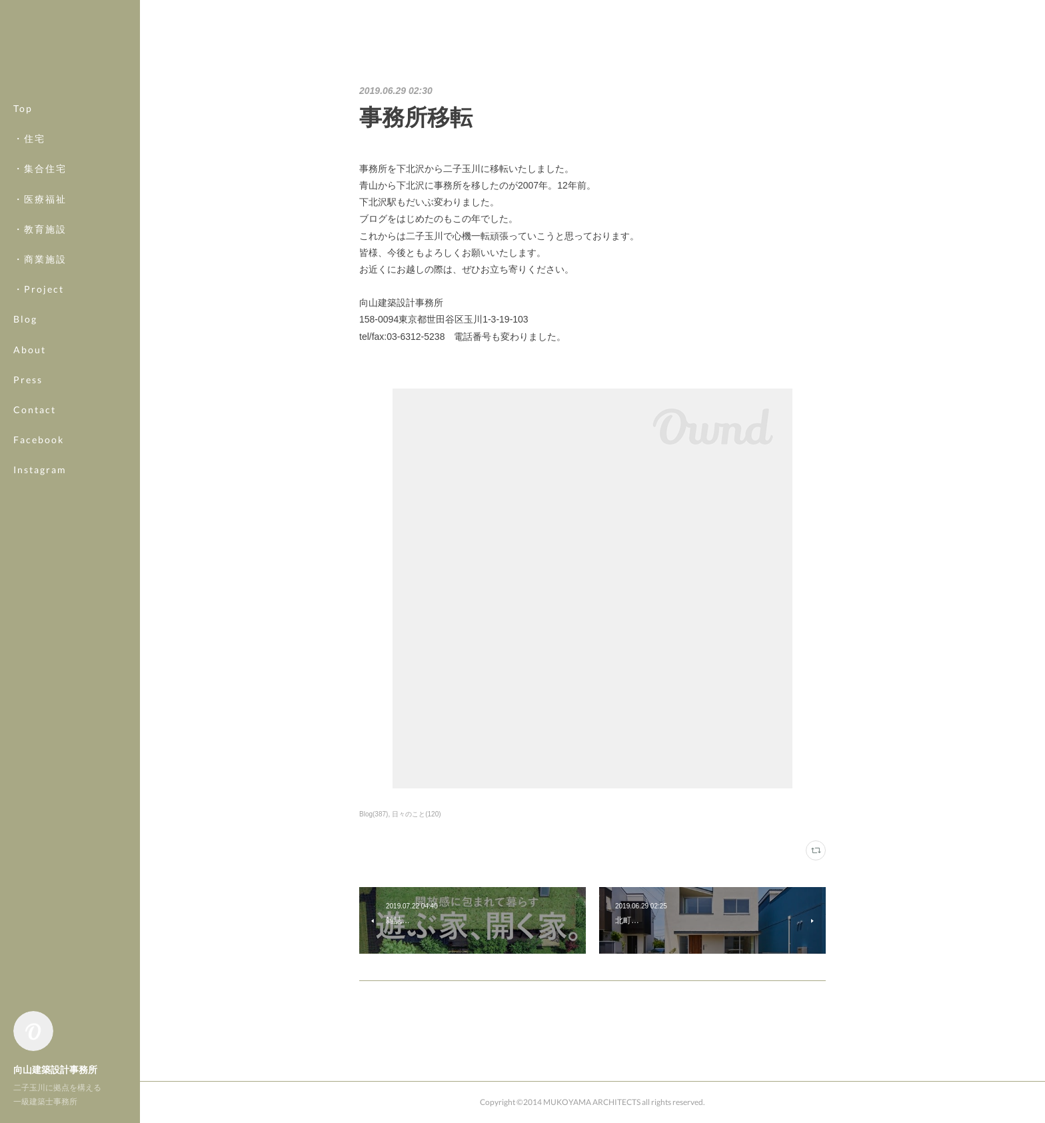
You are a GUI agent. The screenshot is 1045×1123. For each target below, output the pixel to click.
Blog (25, 319)
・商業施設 (40, 259)
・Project (38, 289)
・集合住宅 (40, 168)
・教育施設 (40, 229)
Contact (34, 409)
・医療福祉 (40, 199)
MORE (29, 439)
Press (28, 379)
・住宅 (29, 138)
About (29, 349)
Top (23, 108)
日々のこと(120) (416, 814)
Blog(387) (373, 814)
